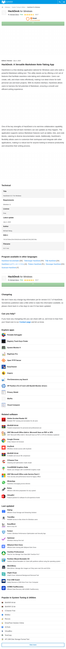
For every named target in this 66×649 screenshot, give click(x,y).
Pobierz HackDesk (34, 264)
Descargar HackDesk (53, 264)
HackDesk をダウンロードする (13, 264)
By (13, 14)
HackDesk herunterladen (10, 261)
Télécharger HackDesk (32, 261)
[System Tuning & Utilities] (18, 7)
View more (33, 645)
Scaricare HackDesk (9, 267)
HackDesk (20, 11)
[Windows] (7, 7)
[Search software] (60, 2)
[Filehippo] (7, 2)
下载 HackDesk (50, 261)
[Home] (2, 7)
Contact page (25, 322)
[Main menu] (64, 2)
